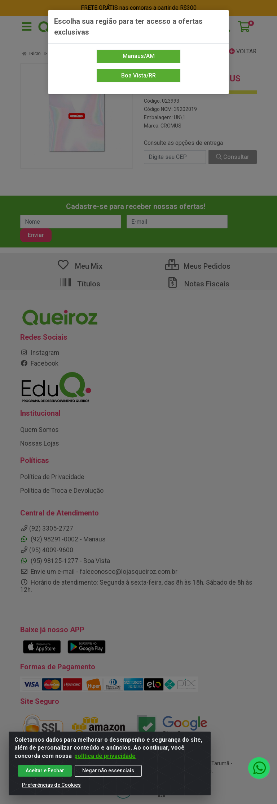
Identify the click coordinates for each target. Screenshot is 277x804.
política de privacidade (105, 755)
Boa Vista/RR (138, 75)
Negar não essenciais (108, 770)
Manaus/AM (139, 56)
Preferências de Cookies (51, 785)
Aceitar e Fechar (45, 770)
